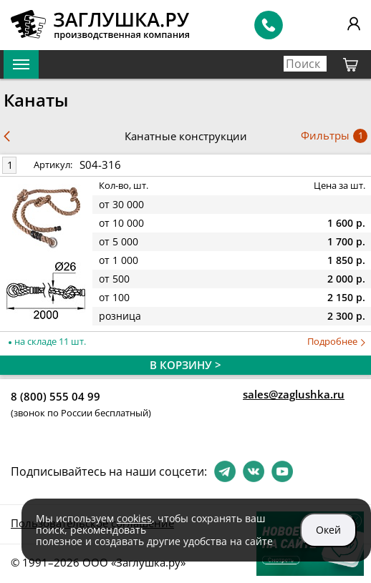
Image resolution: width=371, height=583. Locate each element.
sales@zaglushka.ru (293, 394)
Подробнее (336, 341)
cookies (134, 518)
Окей (328, 530)
